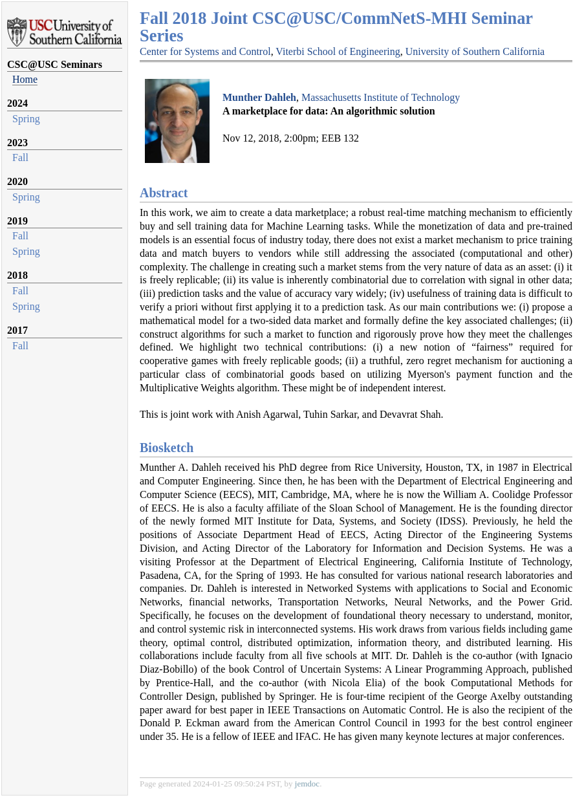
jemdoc (307, 783)
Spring (26, 118)
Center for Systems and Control (205, 51)
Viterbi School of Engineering (338, 51)
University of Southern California (475, 51)
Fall (20, 157)
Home (25, 79)
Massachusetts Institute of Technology (380, 97)
